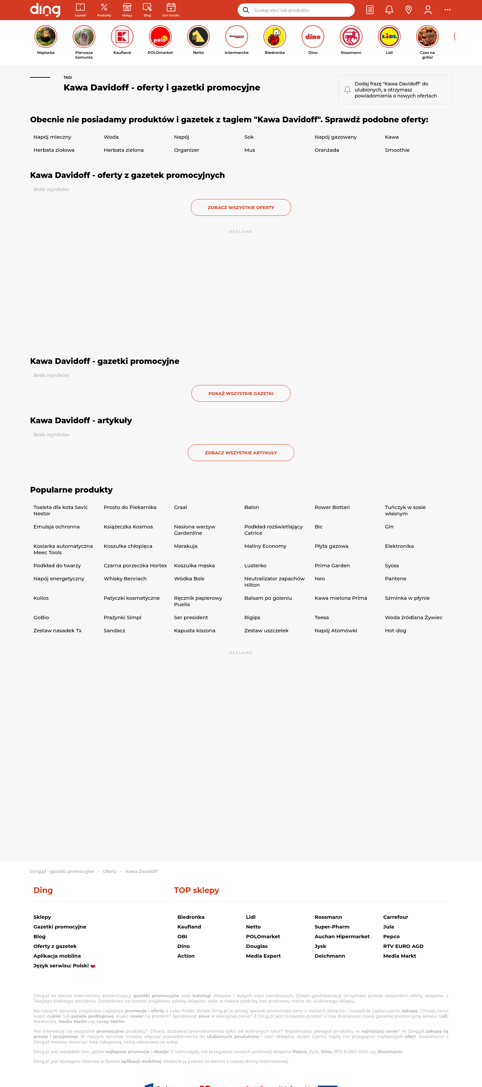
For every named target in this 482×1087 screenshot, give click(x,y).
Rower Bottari (332, 507)
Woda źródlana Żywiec (414, 617)
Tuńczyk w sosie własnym (405, 510)
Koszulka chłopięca (128, 546)
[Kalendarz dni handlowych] (170, 10)
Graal (180, 507)
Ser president (191, 617)
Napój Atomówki (336, 630)
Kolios (41, 598)
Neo (320, 578)
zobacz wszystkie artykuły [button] (241, 452)
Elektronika (399, 546)
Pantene (395, 578)
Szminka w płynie (407, 598)
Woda (111, 137)
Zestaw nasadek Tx (57, 630)
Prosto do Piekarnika (130, 507)
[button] (370, 10)
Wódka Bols (189, 578)
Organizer (186, 150)
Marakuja (185, 546)
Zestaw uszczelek (266, 630)
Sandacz (114, 630)
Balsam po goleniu (268, 598)
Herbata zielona (124, 150)
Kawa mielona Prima (341, 598)
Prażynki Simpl (122, 617)
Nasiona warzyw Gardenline (194, 529)
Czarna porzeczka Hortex (135, 565)
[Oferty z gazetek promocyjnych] (104, 10)
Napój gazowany (336, 137)
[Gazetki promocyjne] (80, 10)
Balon (251, 507)
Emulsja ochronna (56, 526)
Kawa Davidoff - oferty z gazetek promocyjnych (127, 175)
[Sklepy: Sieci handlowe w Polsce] (127, 10)
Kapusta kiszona (195, 630)
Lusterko (255, 565)
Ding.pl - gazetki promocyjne (62, 871)
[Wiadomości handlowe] (147, 10)
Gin (389, 526)
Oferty (109, 871)
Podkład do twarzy (57, 565)
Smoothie (397, 150)
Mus (249, 150)
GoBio (41, 617)
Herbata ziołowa (54, 150)
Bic (319, 526)
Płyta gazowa (331, 546)
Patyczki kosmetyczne (132, 598)
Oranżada (327, 150)
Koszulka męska (194, 565)
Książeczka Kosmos (128, 526)
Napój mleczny (52, 137)
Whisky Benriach (125, 578)
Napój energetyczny (58, 578)
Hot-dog (395, 630)
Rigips (252, 617)
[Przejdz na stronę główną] (45, 10)
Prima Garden (332, 565)
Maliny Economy (265, 546)
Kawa (392, 137)
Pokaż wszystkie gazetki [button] (241, 393)
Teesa (322, 617)
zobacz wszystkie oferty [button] (241, 207)
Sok (249, 137)
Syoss (392, 565)
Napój (181, 137)
